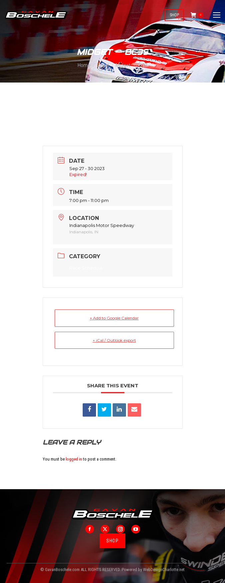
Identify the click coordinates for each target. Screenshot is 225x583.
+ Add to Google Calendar (114, 317)
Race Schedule (86, 268)
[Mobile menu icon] (216, 15)
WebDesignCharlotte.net (164, 569)
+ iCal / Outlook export (114, 340)
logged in (74, 459)
